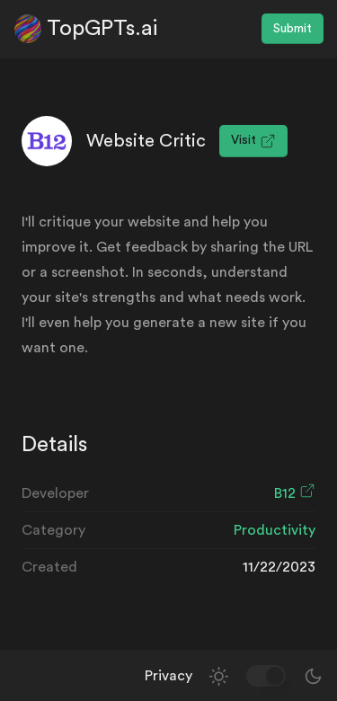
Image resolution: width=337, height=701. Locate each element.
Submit (292, 28)
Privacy (168, 676)
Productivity (274, 530)
